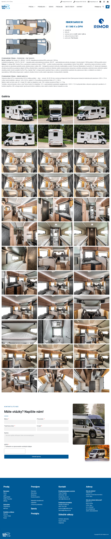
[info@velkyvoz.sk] (93, 1)
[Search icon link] (103, 7)
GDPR (6, 445)
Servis (34, 508)
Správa (6, 433)
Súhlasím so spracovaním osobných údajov (19, 447)
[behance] (104, 1)
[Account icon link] (98, 7)
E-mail (39, 426)
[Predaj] (66, 1)
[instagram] (108, 1)
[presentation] (14, 451)
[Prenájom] (80, 1)
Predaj (6, 486)
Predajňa (35, 513)
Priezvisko (40, 419)
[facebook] (100, 1)
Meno (6, 419)
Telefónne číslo (9, 426)
